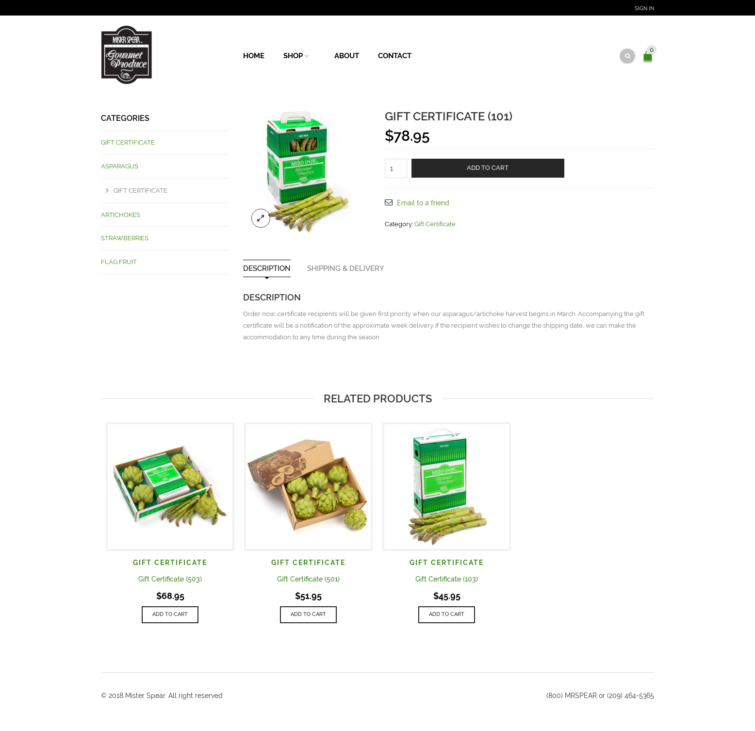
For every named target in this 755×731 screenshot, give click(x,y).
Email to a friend (423, 203)
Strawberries (124, 238)
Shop (293, 55)
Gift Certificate (435, 224)
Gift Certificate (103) (446, 579)
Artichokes (120, 214)
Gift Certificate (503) (170, 579)
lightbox (261, 218)
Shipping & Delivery (345, 268)
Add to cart (488, 167)
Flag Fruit (119, 262)
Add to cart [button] (170, 614)
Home (253, 55)
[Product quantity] (396, 168)
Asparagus (119, 166)
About (346, 55)
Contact (394, 55)
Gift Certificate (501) (308, 579)
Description (267, 268)
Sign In (644, 8)
